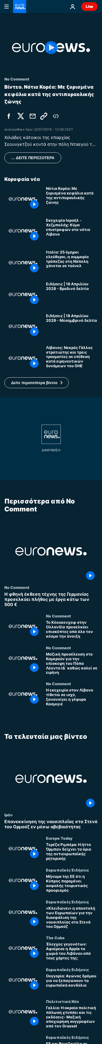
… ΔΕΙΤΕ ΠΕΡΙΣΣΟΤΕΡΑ (32, 158)
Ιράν (8, 815)
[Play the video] (51, 47)
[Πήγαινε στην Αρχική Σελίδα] (19, 6)
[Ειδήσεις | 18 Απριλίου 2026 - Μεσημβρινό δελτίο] (72, 326)
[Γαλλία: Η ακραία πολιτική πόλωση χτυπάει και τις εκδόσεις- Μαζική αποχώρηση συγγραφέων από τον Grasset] (72, 1017)
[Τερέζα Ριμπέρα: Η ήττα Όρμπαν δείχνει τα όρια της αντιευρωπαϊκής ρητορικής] (72, 851)
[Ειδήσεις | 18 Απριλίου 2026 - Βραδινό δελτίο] (72, 294)
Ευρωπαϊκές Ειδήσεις (67, 870)
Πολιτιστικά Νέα (62, 1001)
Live (89, 6)
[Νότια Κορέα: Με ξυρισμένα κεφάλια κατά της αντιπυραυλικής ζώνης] (72, 199)
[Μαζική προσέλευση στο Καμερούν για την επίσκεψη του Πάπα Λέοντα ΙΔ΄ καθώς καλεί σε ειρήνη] (72, 663)
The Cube (55, 937)
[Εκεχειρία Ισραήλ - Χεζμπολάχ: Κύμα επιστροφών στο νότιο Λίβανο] (72, 230)
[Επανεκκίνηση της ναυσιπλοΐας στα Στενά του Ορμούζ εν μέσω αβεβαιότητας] (51, 824)
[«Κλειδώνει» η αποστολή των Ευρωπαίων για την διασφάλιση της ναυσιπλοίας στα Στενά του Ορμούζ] (72, 917)
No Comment (16, 587)
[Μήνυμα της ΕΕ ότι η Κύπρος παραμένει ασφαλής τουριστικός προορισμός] (72, 883)
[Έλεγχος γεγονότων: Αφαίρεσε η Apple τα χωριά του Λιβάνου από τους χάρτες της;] (72, 951)
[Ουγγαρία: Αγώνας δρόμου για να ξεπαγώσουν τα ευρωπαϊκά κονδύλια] (72, 983)
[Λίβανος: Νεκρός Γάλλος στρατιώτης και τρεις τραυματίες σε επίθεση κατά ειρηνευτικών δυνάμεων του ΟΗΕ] (72, 358)
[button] (36, 382)
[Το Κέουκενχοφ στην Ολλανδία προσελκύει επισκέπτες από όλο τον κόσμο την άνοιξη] (72, 629)
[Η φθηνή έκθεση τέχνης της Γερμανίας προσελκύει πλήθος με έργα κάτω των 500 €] (51, 599)
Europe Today (59, 838)
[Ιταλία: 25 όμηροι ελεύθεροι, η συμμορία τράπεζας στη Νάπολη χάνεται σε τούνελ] (72, 262)
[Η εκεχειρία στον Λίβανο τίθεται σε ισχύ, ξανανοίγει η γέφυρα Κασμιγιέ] (72, 697)
